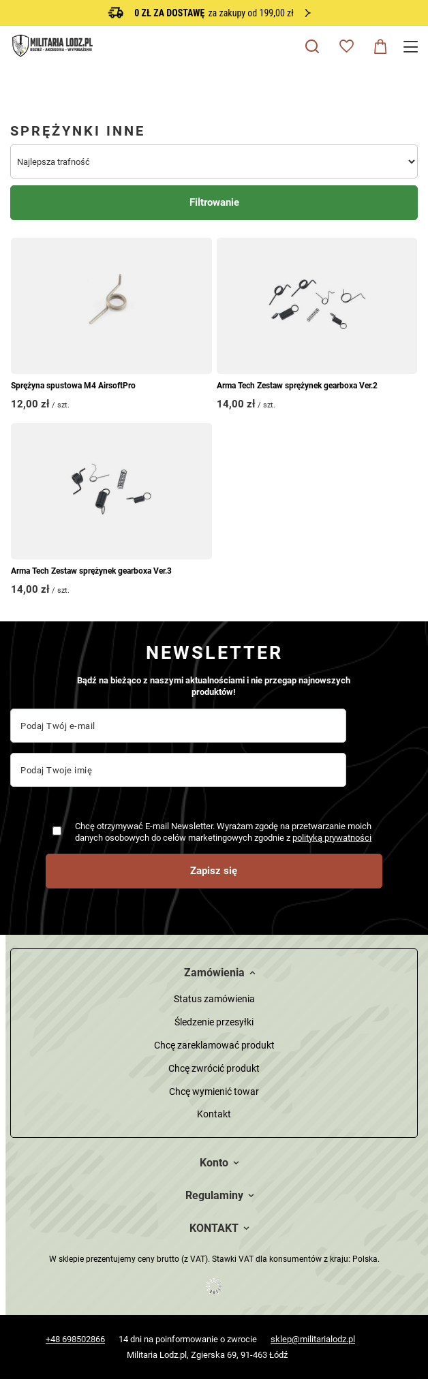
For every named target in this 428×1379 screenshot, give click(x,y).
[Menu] (412, 46)
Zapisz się (213, 871)
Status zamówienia (214, 998)
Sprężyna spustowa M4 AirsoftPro (73, 385)
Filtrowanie (214, 202)
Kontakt (214, 1114)
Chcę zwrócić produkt (214, 1068)
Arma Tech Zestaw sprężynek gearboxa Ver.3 (91, 571)
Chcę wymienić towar (214, 1091)
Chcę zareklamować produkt (214, 1045)
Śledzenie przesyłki (214, 1022)
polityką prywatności (331, 838)
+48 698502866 (75, 1339)
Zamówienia (214, 972)
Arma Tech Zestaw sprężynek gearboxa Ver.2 (297, 385)
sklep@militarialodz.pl (313, 1339)
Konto (214, 1162)
